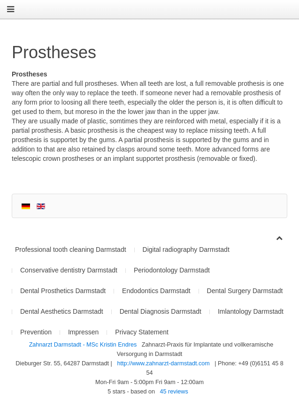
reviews (174, 391)
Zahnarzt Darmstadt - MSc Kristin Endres (83, 344)
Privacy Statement (142, 332)
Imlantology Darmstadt (251, 311)
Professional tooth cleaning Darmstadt (70, 249)
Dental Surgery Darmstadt (245, 291)
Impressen (83, 332)
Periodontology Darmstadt (172, 270)
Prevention (36, 332)
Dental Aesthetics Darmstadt (61, 311)
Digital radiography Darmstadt (186, 249)
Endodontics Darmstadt (156, 291)
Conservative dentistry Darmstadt (68, 270)
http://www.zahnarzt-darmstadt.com (163, 363)
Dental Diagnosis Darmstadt (160, 311)
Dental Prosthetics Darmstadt (63, 291)
